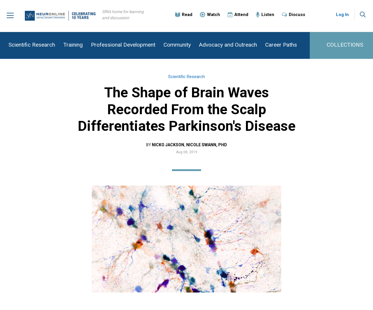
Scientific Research (31, 44)
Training (73, 44)
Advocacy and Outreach (228, 44)
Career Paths (281, 44)
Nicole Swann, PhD (206, 144)
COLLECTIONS (345, 44)
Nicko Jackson (168, 144)
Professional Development (123, 44)
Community (177, 44)
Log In (342, 14)
